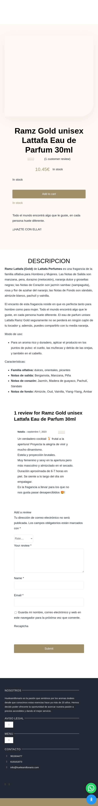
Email (18, 595)
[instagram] (9, 784)
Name (19, 578)
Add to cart (49, 194)
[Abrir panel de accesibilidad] (91, 799)
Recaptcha (21, 626)
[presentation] (35, 634)
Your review (22, 545)
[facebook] (5, 784)
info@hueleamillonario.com (24, 767)
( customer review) (57, 159)
